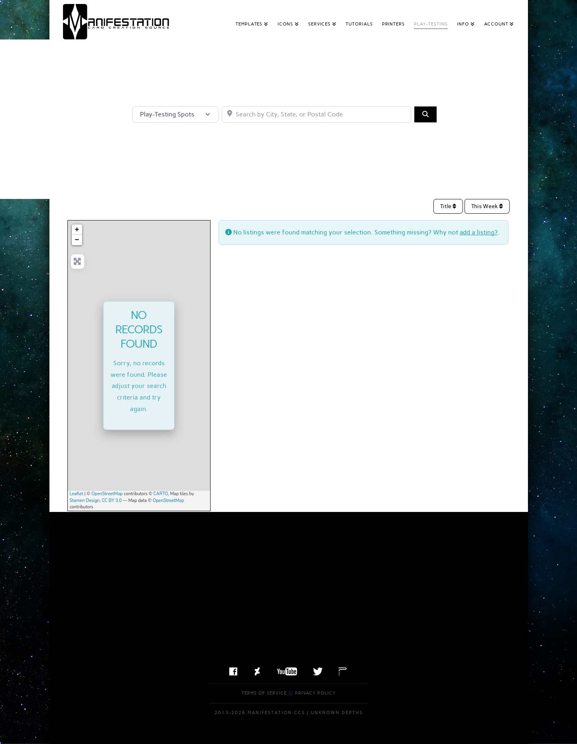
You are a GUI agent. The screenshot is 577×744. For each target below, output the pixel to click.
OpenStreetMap (107, 494)
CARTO (161, 494)
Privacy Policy (315, 693)
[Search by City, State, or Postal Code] (316, 114)
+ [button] (77, 229)
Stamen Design (85, 501)
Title (448, 206)
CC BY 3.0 (112, 501)
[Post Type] (175, 114)
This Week (487, 206)
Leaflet (76, 494)
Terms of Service (264, 693)
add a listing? (479, 232)
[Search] (425, 114)
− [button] (77, 240)
